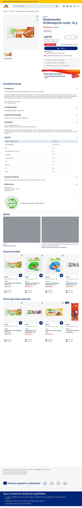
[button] (78, 6)
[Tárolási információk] (41, 177)
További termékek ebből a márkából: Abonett (24, 203)
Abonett (45, 17)
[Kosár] (74, 6)
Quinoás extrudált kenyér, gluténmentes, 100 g (52, 284)
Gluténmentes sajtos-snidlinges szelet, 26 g (12, 284)
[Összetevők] (41, 122)
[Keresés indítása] (56, 6)
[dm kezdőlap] (6, 6)
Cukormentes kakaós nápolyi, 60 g (53, 331)
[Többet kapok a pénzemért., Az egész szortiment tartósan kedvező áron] (61, 76)
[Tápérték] (41, 137)
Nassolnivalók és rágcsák (33, 11)
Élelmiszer (11, 11)
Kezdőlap (5, 11)
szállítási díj (54, 41)
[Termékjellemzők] (41, 107)
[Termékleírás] (41, 89)
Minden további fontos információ (30, 1)
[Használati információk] (41, 115)
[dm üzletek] (64, 6)
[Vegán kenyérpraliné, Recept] (21, 233)
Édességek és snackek (20, 11)
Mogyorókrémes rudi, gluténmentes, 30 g (30, 331)
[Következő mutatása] (76, 264)
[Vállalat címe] (41, 184)
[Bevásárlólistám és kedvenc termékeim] (67, 6)
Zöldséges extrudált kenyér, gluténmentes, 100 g (32, 284)
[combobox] (36, 6)
